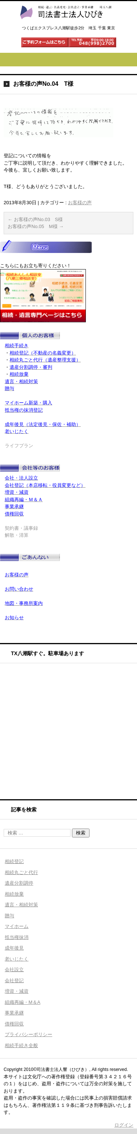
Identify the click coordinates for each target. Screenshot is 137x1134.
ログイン (123, 1125)
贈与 (9, 915)
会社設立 (14, 969)
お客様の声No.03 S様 (35, 219)
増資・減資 (16, 991)
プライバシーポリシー (28, 1034)
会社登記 (14, 980)
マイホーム (16, 926)
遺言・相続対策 (21, 904)
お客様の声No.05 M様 (36, 226)
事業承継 (14, 1013)
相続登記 (14, 861)
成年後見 (14, 948)
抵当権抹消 (16, 937)
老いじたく (16, 959)
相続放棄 (14, 894)
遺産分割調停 (19, 883)
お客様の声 (80, 202)
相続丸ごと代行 (21, 872)
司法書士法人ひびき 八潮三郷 (65, 26)
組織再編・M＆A (23, 1002)
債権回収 (14, 1024)
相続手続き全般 (21, 1045)
